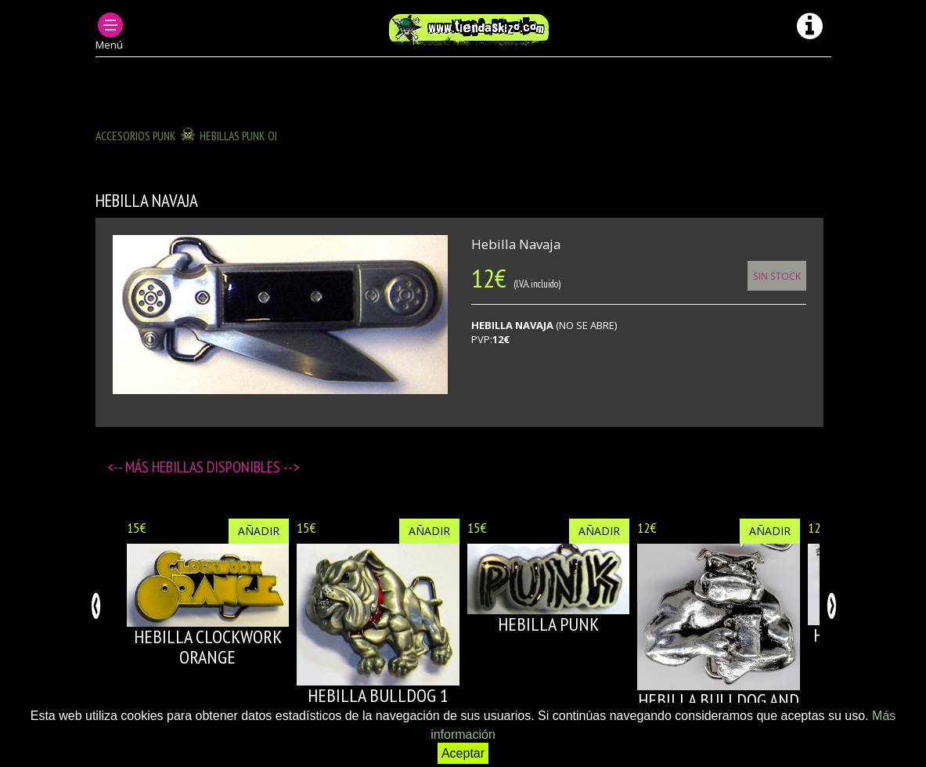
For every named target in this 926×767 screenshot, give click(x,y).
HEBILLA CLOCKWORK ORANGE (208, 646)
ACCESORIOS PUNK (135, 135)
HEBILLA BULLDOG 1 (378, 695)
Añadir (258, 530)
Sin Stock (777, 276)
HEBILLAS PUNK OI (238, 135)
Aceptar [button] (463, 753)
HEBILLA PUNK (548, 624)
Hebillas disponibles (217, 467)
